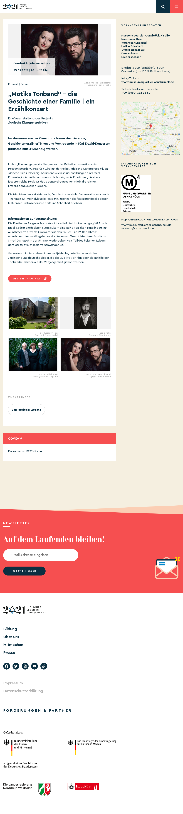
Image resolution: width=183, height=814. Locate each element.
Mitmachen (13, 645)
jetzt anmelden (24, 571)
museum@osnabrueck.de (137, 228)
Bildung (10, 629)
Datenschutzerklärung (23, 691)
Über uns (11, 637)
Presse (9, 653)
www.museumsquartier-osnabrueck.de (147, 82)
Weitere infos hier (27, 278)
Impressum (13, 683)
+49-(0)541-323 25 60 (135, 92)
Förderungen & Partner (37, 710)
